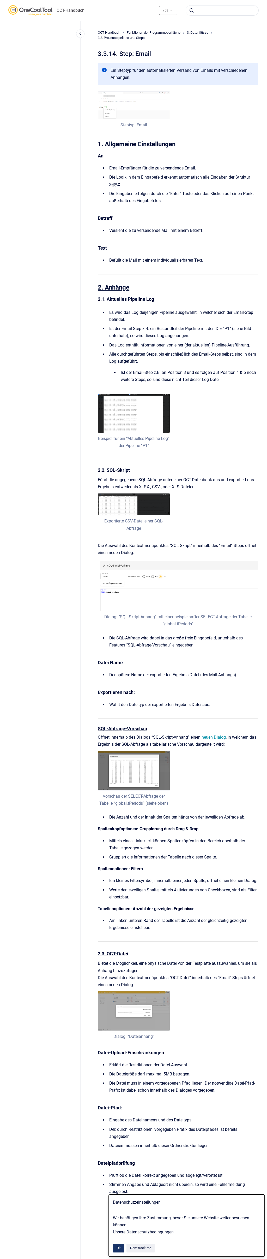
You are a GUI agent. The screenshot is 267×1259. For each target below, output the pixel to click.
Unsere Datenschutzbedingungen (143, 1231)
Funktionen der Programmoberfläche (153, 32)
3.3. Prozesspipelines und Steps (121, 38)
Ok (119, 1248)
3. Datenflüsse (197, 32)
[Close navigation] (80, 34)
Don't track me (140, 1248)
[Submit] (191, 10)
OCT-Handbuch (70, 10)
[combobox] (222, 10)
